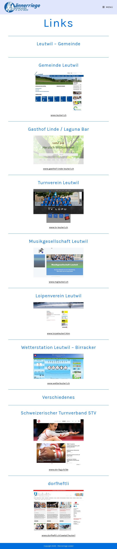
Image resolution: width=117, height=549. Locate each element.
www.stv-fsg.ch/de (58, 469)
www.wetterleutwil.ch (58, 383)
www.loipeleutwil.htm (58, 333)
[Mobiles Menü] (108, 7)
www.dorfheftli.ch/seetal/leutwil (58, 535)
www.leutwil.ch (58, 115)
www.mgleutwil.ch (58, 281)
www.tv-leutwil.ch (58, 227)
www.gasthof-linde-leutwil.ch (58, 168)
